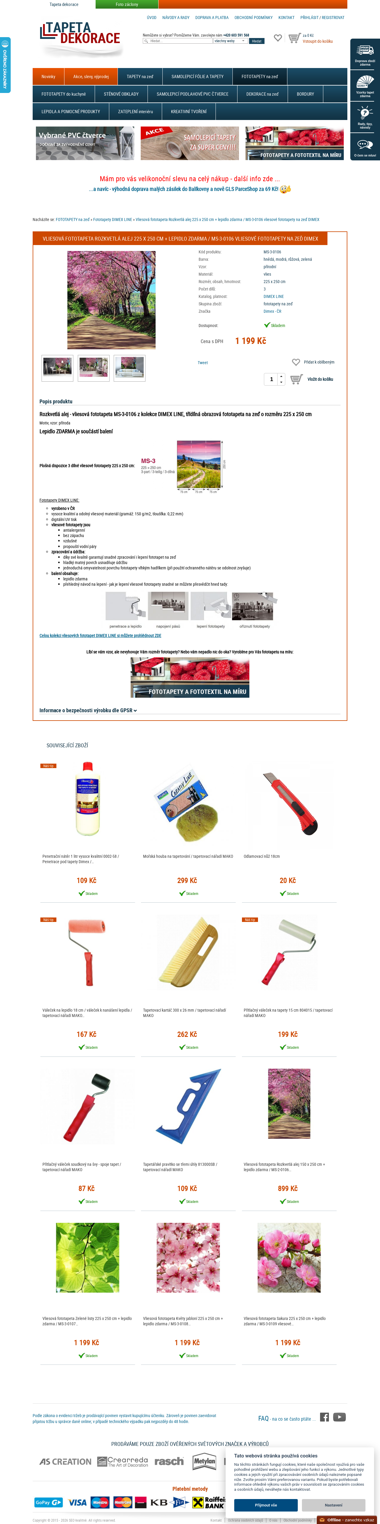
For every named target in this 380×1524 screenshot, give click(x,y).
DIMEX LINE (274, 296)
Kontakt (286, 17)
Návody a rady (175, 17)
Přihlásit (309, 17)
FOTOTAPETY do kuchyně (64, 94)
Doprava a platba (212, 17)
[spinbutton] (272, 379)
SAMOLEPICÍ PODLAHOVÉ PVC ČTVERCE (192, 94)
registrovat (333, 17)
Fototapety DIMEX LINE (112, 219)
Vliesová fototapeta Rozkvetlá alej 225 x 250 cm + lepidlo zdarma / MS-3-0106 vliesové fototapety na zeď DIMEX (227, 219)
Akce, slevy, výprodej (91, 76)
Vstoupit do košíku (318, 41)
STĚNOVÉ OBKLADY (121, 94)
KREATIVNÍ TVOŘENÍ (189, 111)
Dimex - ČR (272, 311)
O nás (273, 1520)
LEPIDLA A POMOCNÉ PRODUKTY (71, 111)
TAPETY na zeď (140, 76)
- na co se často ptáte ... (287, 1419)
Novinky (48, 76)
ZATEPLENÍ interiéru (135, 111)
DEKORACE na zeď (262, 94)
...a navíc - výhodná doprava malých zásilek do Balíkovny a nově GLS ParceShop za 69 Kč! (183, 188)
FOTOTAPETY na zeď (260, 76)
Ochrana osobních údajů (245, 1520)
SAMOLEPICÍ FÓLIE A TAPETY (198, 76)
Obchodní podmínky (254, 17)
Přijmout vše (266, 1505)
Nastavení (334, 1505)
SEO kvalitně (78, 1520)
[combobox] (231, 40)
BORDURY (305, 94)
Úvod (151, 17)
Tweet (203, 362)
